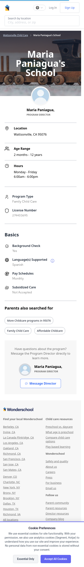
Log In (53, 7)
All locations (10, 519)
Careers (50, 472)
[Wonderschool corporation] (40, 409)
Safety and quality (57, 461)
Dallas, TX (9, 503)
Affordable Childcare (50, 331)
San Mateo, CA (12, 470)
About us (51, 466)
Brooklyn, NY (11, 498)
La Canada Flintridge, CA (18, 437)
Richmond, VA (12, 514)
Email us (51, 488)
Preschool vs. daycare (59, 427)
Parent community (57, 503)
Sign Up (70, 7)
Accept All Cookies (55, 558)
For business (54, 483)
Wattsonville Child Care (15, 35)
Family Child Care (18, 331)
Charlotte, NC (11, 482)
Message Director (40, 383)
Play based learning (58, 447)
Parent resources (56, 508)
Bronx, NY (9, 493)
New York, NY (11, 487)
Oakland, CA (10, 448)
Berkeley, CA (11, 427)
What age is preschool (59, 432)
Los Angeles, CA (13, 443)
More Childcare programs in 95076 (29, 320)
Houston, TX (10, 509)
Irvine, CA (9, 432)
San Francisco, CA (14, 459)
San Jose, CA (10, 464)
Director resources (57, 513)
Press (49, 477)
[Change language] (39, 8)
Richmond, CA (12, 453)
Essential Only (25, 558)
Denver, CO (10, 476)
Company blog (55, 519)
